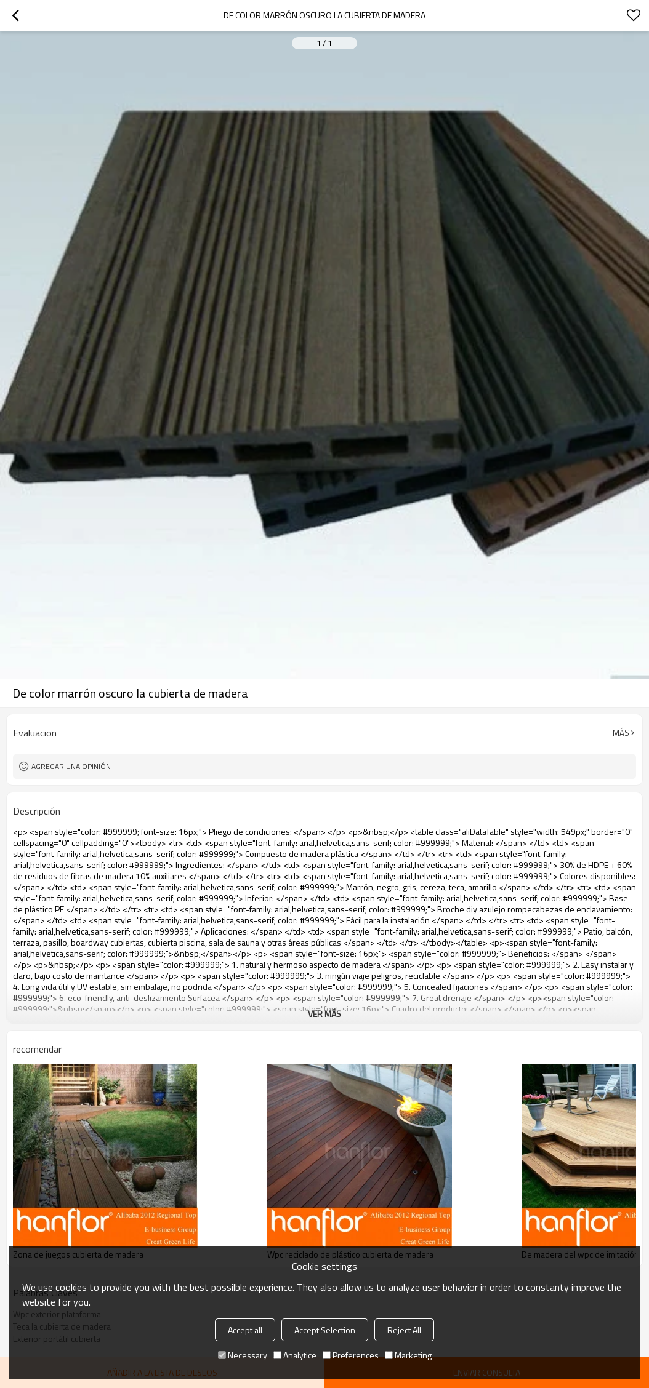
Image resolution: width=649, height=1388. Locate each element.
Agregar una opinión (71, 766)
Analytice (294, 1355)
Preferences (351, 1355)
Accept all (245, 1329)
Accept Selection (324, 1329)
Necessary (242, 1355)
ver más (324, 1013)
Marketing (408, 1355)
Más (621, 733)
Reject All (404, 1329)
